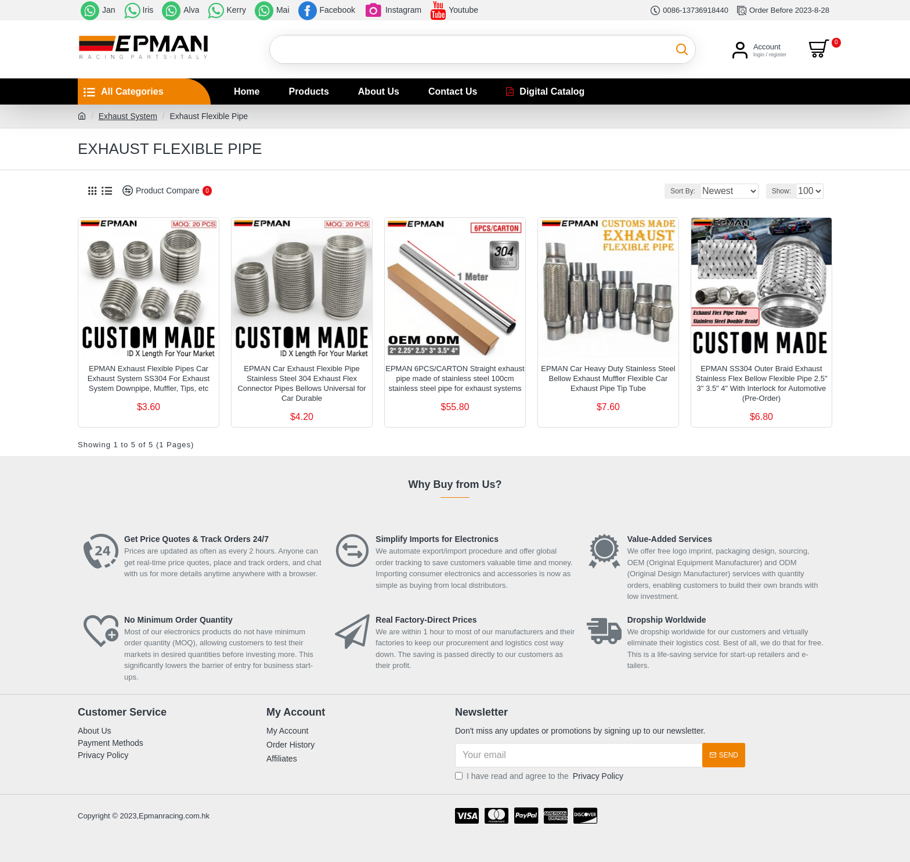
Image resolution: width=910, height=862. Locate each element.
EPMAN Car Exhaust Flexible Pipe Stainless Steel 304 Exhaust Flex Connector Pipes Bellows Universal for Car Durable (301, 383)
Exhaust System (128, 116)
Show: (785, 191)
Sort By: (674, 191)
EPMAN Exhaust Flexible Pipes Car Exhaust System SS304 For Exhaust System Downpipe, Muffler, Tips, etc (149, 378)
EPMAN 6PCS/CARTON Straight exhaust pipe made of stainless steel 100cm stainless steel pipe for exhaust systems (454, 378)
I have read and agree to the (540, 776)
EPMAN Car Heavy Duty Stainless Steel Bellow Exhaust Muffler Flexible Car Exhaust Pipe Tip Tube (608, 378)
